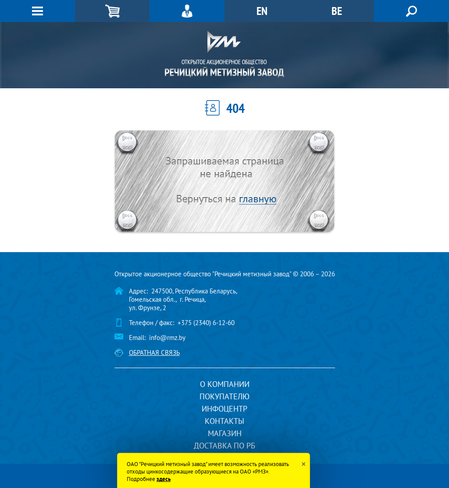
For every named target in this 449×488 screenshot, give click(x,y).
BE (336, 11)
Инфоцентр (224, 409)
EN (262, 11)
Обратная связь (154, 352)
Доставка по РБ (224, 446)
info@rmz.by (167, 337)
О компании (224, 384)
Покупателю (224, 396)
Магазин (225, 433)
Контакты (224, 421)
